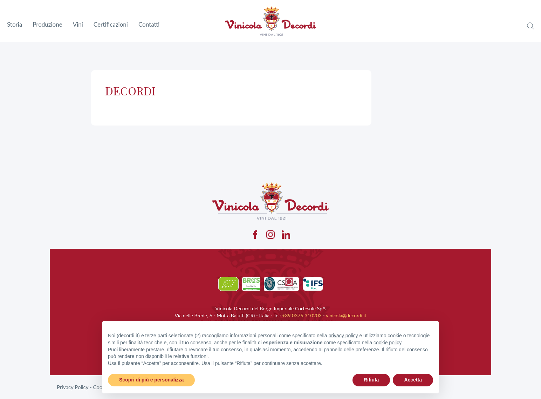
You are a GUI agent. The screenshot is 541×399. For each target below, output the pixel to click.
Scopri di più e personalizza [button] (151, 380)
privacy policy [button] (343, 335)
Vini (78, 24)
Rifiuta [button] (371, 380)
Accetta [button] (413, 380)
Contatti (148, 24)
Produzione (47, 24)
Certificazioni (111, 24)
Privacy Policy (72, 387)
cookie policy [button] (387, 342)
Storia (14, 24)
